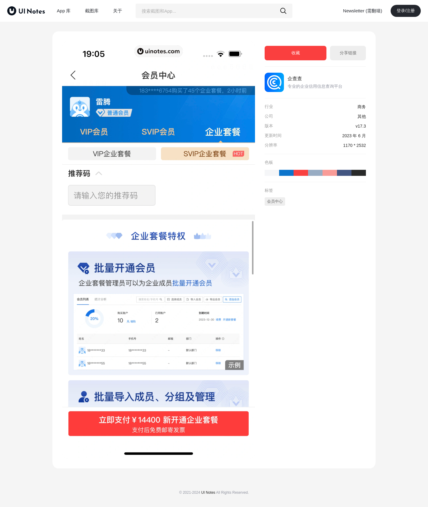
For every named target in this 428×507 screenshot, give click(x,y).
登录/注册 (406, 10)
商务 (361, 106)
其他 (361, 116)
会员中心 (275, 201)
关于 (117, 10)
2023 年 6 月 (354, 135)
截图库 (92, 10)
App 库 (64, 10)
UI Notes (208, 492)
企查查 (295, 78)
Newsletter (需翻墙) (362, 10)
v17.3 (361, 126)
